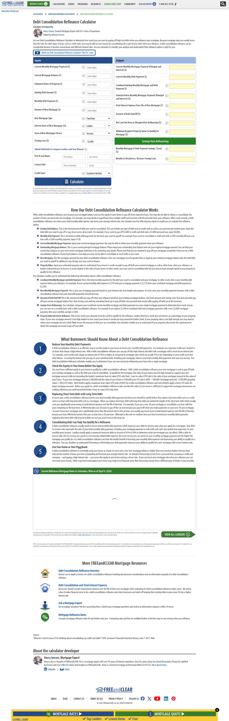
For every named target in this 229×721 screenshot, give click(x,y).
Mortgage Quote (165, 713)
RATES (38, 4)
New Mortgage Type (43, 118)
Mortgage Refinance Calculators (61, 14)
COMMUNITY (129, 4)
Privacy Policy (87, 193)
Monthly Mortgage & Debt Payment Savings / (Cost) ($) (139, 150)
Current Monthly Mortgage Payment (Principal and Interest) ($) (138, 68)
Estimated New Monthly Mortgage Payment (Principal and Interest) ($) (140, 96)
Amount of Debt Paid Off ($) (128, 113)
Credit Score (40, 173)
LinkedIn (51, 669)
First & (42, 155)
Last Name (45, 155)
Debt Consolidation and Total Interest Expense (83, 585)
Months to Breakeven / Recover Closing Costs (136, 158)
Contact (40, 164)
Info (43, 164)
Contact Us (79, 698)
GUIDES (71, 4)
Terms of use (96, 698)
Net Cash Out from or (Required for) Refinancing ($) (138, 122)
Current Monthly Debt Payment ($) (131, 76)
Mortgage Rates (62, 713)
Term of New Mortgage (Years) (48, 133)
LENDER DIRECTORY (112, 4)
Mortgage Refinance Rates (72, 615)
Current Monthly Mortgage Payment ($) (52, 66)
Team (65, 698)
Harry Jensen (48, 31)
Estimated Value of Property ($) (48, 83)
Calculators (38, 14)
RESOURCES (96, 4)
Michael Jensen (58, 34)
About (54, 698)
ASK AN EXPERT (145, 4)
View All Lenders (178, 534)
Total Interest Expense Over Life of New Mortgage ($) (139, 105)
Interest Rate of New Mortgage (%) (50, 125)
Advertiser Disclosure (10, 11)
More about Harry (159, 664)
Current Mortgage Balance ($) (48, 75)
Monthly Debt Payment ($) (46, 100)
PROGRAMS (83, 4)
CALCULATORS (59, 4)
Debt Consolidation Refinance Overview (79, 571)
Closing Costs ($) (42, 140)
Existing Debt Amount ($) (45, 92)
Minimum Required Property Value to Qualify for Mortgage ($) (137, 132)
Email (67, 669)
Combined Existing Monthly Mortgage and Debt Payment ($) (137, 86)
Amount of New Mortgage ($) (48, 109)
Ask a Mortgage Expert (70, 603)
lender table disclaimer (84, 535)
